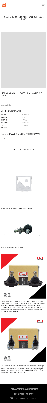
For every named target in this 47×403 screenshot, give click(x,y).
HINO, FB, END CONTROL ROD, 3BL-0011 (12, 248)
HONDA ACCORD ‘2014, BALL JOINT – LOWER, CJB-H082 (16, 208)
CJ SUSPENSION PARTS (31, 134)
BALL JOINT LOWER (16, 134)
